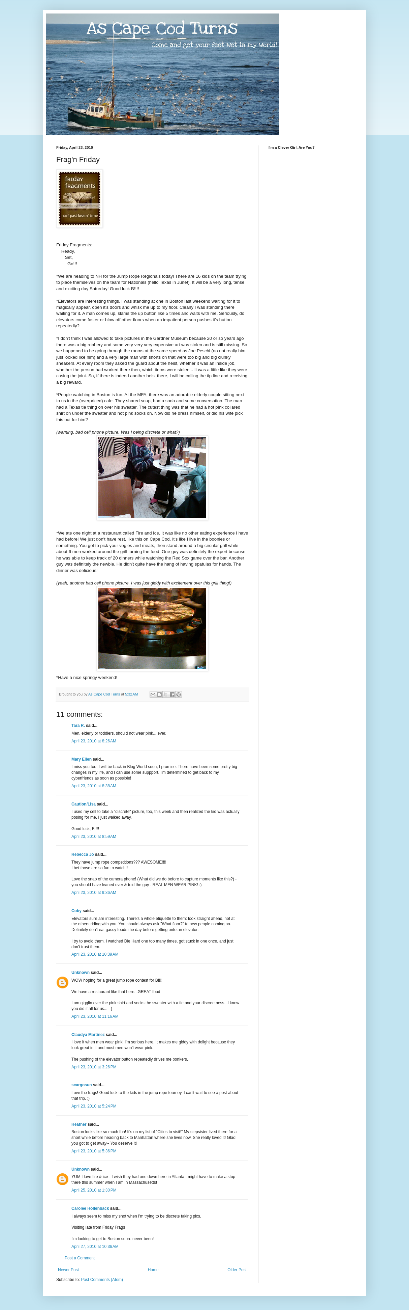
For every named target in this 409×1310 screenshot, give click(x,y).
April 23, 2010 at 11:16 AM (95, 1016)
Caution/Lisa (83, 804)
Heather (79, 1124)
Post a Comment (80, 1258)
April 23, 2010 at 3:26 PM (94, 1067)
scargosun (81, 1085)
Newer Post (68, 1269)
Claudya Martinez (88, 1034)
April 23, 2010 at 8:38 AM (93, 786)
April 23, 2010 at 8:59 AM (93, 836)
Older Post (237, 1269)
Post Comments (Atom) (102, 1279)
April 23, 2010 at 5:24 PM (94, 1106)
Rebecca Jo (82, 854)
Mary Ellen (81, 759)
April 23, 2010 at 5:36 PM (94, 1151)
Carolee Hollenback (90, 1208)
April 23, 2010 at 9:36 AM (93, 892)
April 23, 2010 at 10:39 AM (95, 954)
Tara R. (78, 725)
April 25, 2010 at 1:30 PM (94, 1190)
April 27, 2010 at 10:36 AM (95, 1246)
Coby (76, 910)
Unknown (80, 972)
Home (153, 1269)
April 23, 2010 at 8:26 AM (93, 741)
